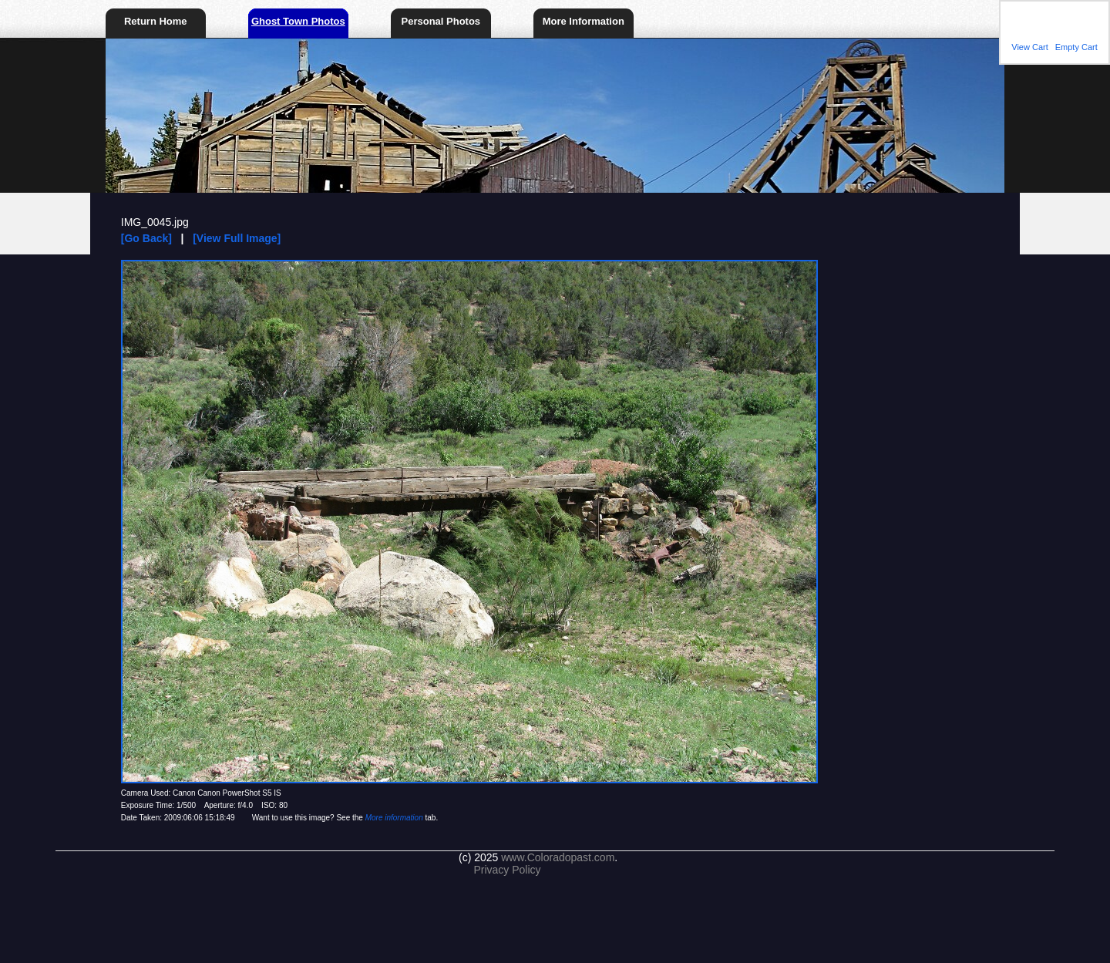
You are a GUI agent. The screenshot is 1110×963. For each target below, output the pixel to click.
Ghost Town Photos (298, 21)
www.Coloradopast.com (557, 857)
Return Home (155, 21)
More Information (583, 21)
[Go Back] (146, 238)
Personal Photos (441, 21)
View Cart (1029, 47)
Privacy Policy (506, 870)
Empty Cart (1076, 47)
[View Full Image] (237, 238)
